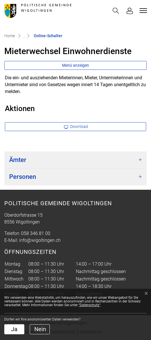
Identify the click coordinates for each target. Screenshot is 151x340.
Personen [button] (22, 176)
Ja (14, 329)
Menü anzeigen (75, 65)
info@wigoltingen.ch (40, 240)
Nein (40, 329)
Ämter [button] (17, 159)
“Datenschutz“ (89, 305)
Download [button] (76, 126)
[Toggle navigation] (142, 10)
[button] (116, 10)
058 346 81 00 (35, 233)
